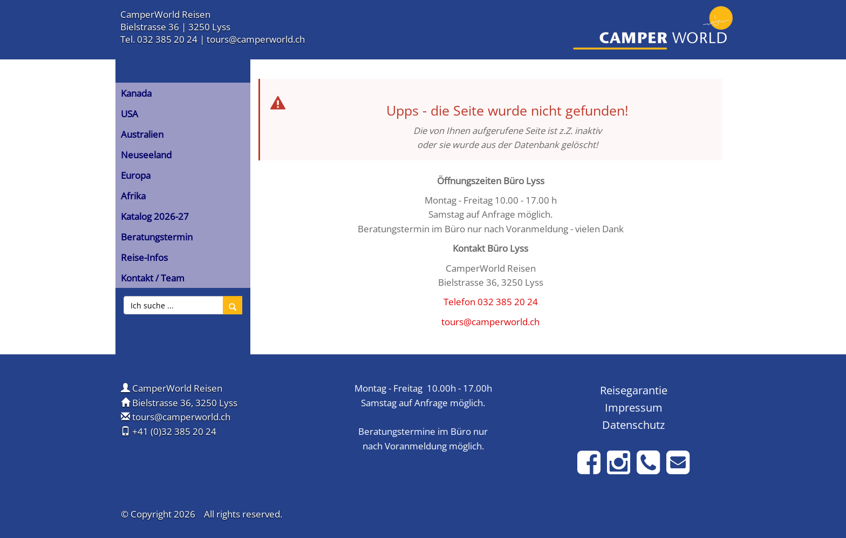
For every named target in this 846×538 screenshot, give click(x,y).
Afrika (133, 196)
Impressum (634, 407)
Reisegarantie (633, 390)
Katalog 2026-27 (155, 216)
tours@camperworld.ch (256, 39)
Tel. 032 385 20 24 (158, 39)
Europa (136, 175)
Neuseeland (146, 155)
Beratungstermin (157, 237)
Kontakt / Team (153, 278)
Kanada (136, 93)
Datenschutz (633, 424)
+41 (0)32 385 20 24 (174, 431)
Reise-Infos (144, 257)
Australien (142, 134)
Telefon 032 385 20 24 (491, 301)
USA (129, 113)
